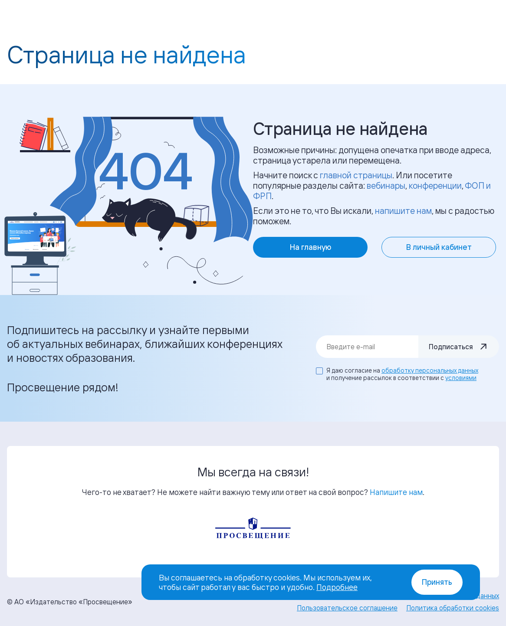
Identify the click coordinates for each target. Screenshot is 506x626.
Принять (437, 582)
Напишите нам (396, 492)
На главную (310, 247)
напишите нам (403, 210)
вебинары (386, 185)
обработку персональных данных (429, 370)
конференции (435, 185)
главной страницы (356, 175)
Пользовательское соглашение (347, 607)
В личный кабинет (439, 247)
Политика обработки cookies (452, 607)
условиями (460, 377)
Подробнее (337, 587)
